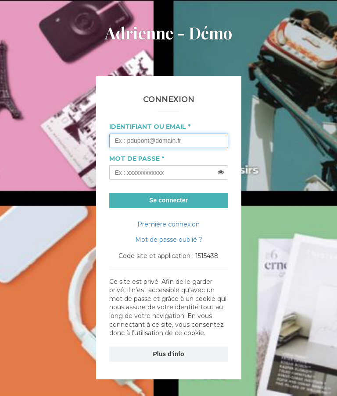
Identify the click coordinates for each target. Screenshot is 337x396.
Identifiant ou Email (147, 127)
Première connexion (168, 224)
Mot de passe (134, 159)
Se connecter (168, 200)
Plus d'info (168, 353)
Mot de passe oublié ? (168, 240)
